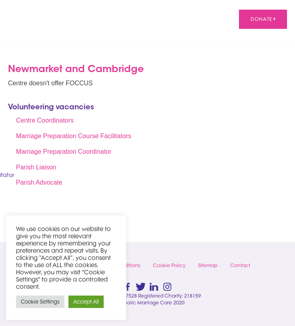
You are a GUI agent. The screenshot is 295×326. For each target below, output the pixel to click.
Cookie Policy (169, 265)
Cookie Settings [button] (40, 301)
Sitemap (207, 265)
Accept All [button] (86, 301)
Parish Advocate (39, 182)
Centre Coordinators (45, 120)
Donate (263, 19)
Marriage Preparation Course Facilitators (73, 136)
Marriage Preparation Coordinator (63, 151)
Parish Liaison (36, 167)
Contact (240, 265)
